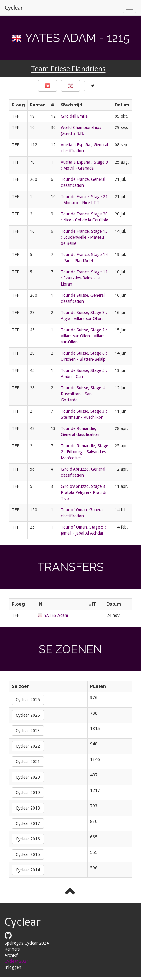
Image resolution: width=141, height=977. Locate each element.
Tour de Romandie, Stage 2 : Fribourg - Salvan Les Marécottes (84, 451)
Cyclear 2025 (28, 715)
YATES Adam (56, 615)
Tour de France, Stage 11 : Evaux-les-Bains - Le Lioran (84, 277)
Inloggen (13, 967)
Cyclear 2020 (28, 777)
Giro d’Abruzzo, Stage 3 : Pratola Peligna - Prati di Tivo (84, 492)
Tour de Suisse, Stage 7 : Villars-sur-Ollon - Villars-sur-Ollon (84, 335)
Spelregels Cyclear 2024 (27, 943)
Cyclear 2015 (28, 854)
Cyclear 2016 (28, 839)
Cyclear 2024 (17, 961)
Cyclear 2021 (28, 761)
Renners (12, 949)
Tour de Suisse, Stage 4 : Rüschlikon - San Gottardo (84, 393)
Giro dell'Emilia (74, 116)
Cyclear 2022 (28, 746)
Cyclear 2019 (28, 792)
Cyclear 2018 (28, 808)
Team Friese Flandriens (68, 69)
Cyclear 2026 (28, 699)
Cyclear (14, 8)
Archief (11, 955)
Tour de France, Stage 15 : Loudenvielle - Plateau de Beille (84, 237)
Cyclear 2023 (28, 730)
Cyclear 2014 (28, 869)
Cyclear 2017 (28, 823)
